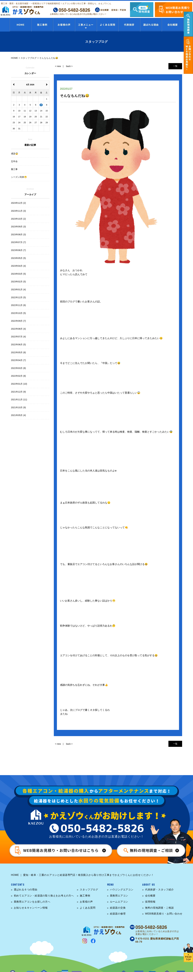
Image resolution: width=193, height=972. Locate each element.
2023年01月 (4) (18, 289)
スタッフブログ (89, 889)
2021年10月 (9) (18, 407)
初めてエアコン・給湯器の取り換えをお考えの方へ (44, 895)
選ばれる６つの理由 (25, 889)
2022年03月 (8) (18, 368)
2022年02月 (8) (18, 376)
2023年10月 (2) (18, 219)
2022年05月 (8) (18, 352)
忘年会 (14, 161)
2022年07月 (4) (18, 336)
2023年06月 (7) (18, 250)
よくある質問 (87, 907)
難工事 (14, 169)
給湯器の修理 (118, 913)
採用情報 (150, 901)
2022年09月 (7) (18, 321)
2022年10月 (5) (18, 313)
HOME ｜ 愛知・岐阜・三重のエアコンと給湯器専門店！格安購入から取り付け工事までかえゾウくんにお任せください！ (82, 875)
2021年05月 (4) (18, 415)
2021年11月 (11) (19, 399)
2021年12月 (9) (18, 392)
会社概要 (150, 895)
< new (58, 66)
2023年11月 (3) (18, 211)
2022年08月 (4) (18, 329)
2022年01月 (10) (19, 384)
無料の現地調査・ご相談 (159, 907)
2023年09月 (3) (18, 226)
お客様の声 (86, 901)
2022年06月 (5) (18, 344)
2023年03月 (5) (18, 274)
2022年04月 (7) (18, 360)
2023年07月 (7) (18, 242)
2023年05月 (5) (18, 258)
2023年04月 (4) (18, 266)
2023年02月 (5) (18, 281)
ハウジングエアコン (121, 889)
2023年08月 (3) (18, 234)
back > (69, 66)
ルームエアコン (119, 901)
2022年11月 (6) (18, 305)
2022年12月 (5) (18, 297)
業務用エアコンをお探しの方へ (32, 901)
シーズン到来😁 (19, 177)
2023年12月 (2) (18, 203)
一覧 (175, 66)
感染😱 (14, 153)
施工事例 (85, 895)
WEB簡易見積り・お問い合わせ (163, 913)
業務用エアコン (119, 895)
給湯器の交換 (118, 907)
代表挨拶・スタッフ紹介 (159, 889)
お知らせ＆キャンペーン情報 (31, 907)
